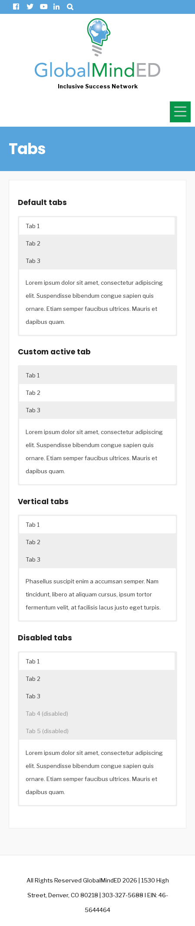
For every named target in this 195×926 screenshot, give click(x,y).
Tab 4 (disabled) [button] (47, 713)
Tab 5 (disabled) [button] (47, 730)
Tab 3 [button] (33, 260)
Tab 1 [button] (33, 225)
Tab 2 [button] (33, 243)
